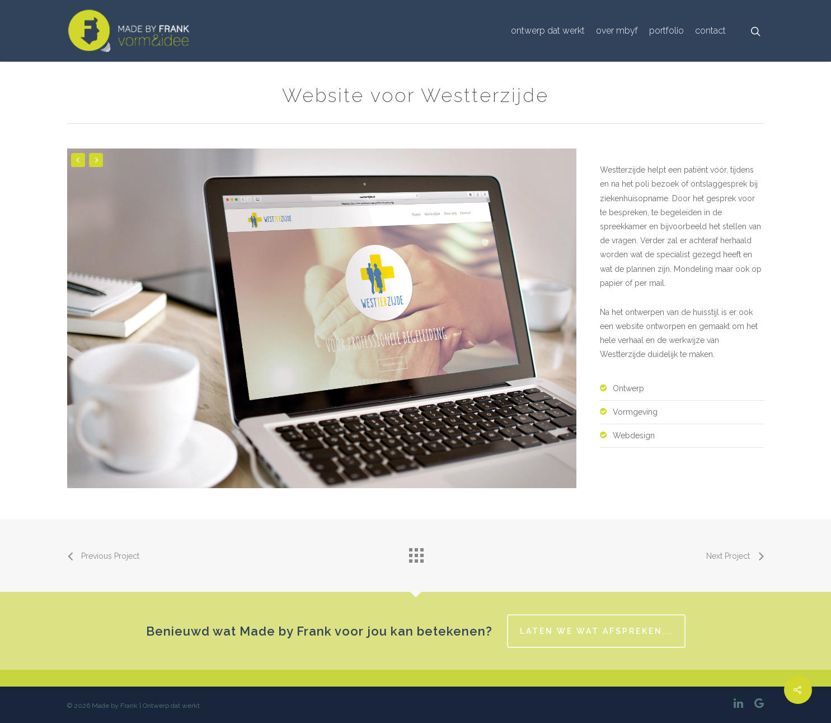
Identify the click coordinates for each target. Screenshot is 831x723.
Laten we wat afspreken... (596, 631)
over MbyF (617, 30)
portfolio (666, 30)
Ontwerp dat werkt (548, 30)
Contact (710, 30)
